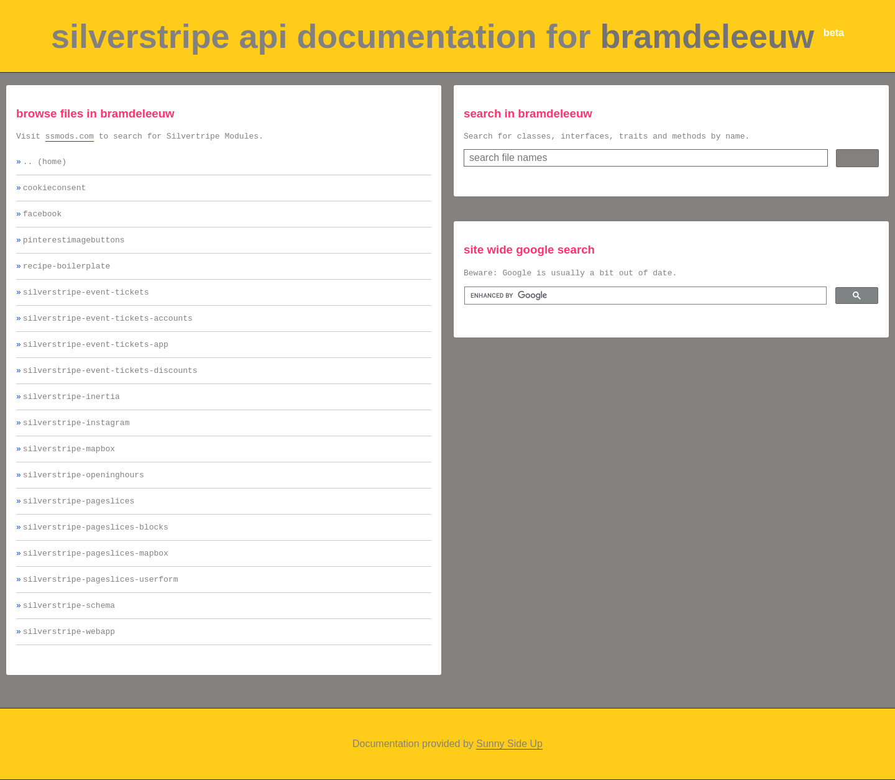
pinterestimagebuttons (74, 248)
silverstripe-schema (69, 640)
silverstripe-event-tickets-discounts (110, 388)
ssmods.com (69, 137)
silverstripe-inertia (71, 416)
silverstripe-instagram (76, 444)
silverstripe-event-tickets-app (95, 360)
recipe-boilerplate (66, 276)
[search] (644, 299)
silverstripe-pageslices (78, 528)
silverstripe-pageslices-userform (100, 612)
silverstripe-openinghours (83, 500)
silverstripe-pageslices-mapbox (95, 584)
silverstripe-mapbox (69, 472)
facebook (42, 220)
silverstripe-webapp (69, 668)
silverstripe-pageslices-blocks (95, 556)
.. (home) (45, 164)
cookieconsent (54, 192)
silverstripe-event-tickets (86, 304)
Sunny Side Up (509, 758)
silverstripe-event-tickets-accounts (108, 332)
